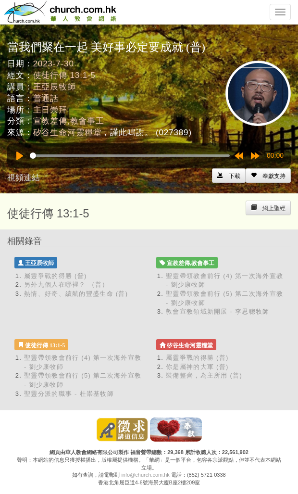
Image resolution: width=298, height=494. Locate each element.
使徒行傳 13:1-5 (64, 75)
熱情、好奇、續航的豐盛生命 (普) (76, 293)
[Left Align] (268, 175)
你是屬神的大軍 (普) (197, 366)
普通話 (46, 98)
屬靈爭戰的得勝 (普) (55, 275)
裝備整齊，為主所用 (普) (204, 375)
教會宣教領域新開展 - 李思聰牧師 (218, 311)
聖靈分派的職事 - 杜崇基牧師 (69, 393)
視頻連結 (23, 177)
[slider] (130, 155)
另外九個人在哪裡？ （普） (66, 284)
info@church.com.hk (145, 475)
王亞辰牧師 (54, 86)
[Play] (19, 156)
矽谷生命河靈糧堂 (67, 132)
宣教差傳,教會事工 (68, 121)
